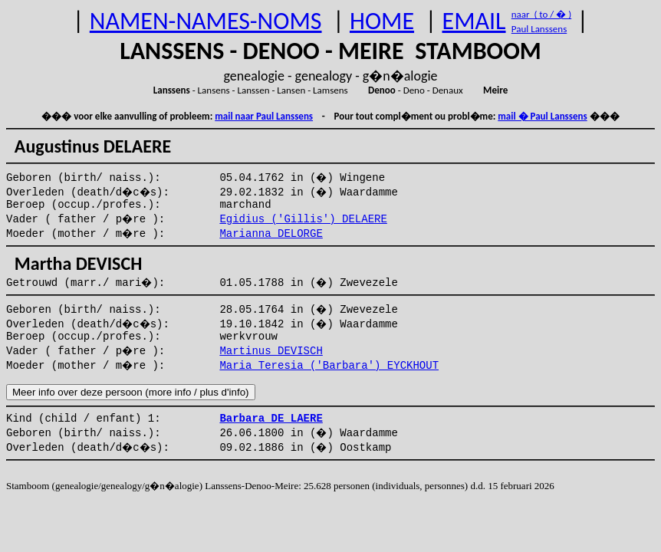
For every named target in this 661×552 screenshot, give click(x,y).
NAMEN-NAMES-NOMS (206, 21)
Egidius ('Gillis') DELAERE (302, 219)
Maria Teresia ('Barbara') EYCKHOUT (329, 366)
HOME (382, 21)
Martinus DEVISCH (270, 351)
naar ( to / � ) (541, 14)
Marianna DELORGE (270, 234)
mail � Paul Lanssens (542, 116)
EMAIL (474, 21)
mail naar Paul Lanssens (264, 116)
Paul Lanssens (539, 28)
